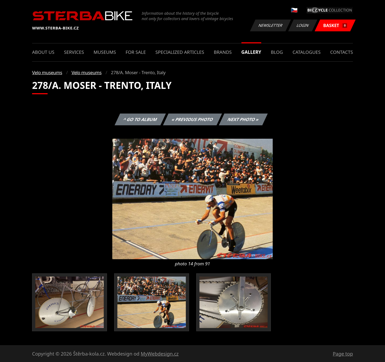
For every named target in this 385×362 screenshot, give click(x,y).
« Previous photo (192, 119)
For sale (136, 52)
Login (303, 25)
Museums (105, 52)
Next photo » (243, 119)
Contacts (341, 52)
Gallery (251, 52)
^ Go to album (140, 119)
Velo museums (47, 72)
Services (74, 52)
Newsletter (270, 25)
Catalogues (306, 52)
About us (43, 52)
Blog (277, 52)
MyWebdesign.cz (160, 353)
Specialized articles (179, 52)
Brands (223, 52)
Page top (343, 353)
